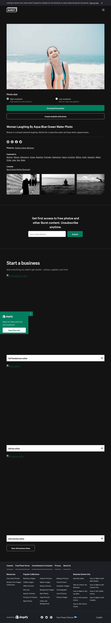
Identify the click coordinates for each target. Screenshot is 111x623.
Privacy (58, 565)
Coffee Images (28, 582)
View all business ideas (20, 548)
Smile (9, 159)
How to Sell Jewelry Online (80, 598)
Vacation (91, 156)
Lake (14, 159)
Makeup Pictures (63, 578)
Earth (84, 156)
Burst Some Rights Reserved (18, 169)
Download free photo (55, 108)
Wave (23, 159)
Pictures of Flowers (30, 597)
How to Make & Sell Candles (97, 598)
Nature (16, 156)
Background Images (47, 589)
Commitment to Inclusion (42, 565)
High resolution (16, 99)
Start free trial (14, 330)
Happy (64, 156)
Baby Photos (27, 601)
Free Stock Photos (13, 578)
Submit (75, 234)
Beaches (39, 156)
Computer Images (63, 585)
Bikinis (78, 156)
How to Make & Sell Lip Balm (80, 592)
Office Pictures (28, 585)
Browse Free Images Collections (14, 583)
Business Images (29, 578)
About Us (67, 565)
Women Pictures (29, 593)
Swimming (56, 156)
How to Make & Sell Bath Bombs (97, 579)
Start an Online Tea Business (80, 585)
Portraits (47, 156)
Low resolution (65, 99)
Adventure (24, 156)
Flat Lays (26, 589)
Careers (10, 565)
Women (10, 156)
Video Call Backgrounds (44, 602)
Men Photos (44, 593)
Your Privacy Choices (67, 617)
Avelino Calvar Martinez (24, 147)
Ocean (32, 156)
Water (98, 156)
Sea (18, 159)
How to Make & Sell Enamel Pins (97, 585)
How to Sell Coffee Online (96, 592)
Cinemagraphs (62, 589)
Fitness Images (62, 597)
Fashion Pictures (46, 578)
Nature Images (45, 582)
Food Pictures (61, 582)
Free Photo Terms (22, 565)
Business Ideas (78, 578)
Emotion (71, 156)
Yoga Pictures (45, 597)
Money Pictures (45, 585)
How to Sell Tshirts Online (80, 605)
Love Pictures (61, 593)
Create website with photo (55, 116)
